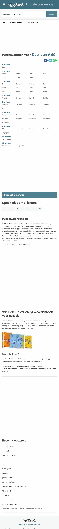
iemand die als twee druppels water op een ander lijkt (22, 509)
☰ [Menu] (4, 4)
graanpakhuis (7, 478)
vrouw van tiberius (9, 504)
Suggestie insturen (14, 195)
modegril (5, 451)
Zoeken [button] (52, 14)
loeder (4, 473)
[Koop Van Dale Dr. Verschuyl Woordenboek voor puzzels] (17, 349)
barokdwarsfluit (8, 482)
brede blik (5, 460)
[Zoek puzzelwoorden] (23, 14)
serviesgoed (6, 469)
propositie (5, 495)
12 (40, 209)
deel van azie (7, 446)
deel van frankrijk (8, 455)
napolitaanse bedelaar (10, 500)
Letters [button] (6, 14)
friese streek (6, 491)
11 (35, 209)
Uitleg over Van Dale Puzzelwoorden (15, 244)
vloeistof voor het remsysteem (13, 486)
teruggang (6, 464)
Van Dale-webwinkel (34, 361)
